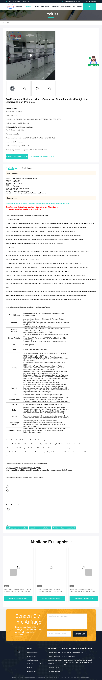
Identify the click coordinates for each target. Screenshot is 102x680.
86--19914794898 (90, 1)
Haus (4, 23)
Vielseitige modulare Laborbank (40, 528)
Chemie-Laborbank (54, 656)
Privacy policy (31, 671)
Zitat (89, 6)
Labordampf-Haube (54, 671)
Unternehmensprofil (33, 652)
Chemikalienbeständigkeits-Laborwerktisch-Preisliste (23, 440)
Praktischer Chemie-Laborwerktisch (64, 528)
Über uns (45, 6)
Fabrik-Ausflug (31, 656)
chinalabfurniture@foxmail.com (71, 1)
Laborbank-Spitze (53, 667)
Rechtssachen (66, 6)
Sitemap (29, 667)
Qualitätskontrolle (32, 660)
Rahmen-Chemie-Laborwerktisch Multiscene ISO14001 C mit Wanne (49, 590)
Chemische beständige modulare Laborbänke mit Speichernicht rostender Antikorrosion (84, 590)
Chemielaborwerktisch (55, 660)
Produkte (28, 6)
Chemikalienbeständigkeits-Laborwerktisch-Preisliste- (23, 307)
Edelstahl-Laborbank (54, 664)
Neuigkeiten (55, 6)
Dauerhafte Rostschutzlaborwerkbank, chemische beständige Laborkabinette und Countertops (17, 590)
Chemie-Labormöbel (54, 652)
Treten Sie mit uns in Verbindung (37, 664)
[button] (55, 89)
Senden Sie (80, 634)
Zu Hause (19, 6)
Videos (36, 6)
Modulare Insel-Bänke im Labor (16, 528)
